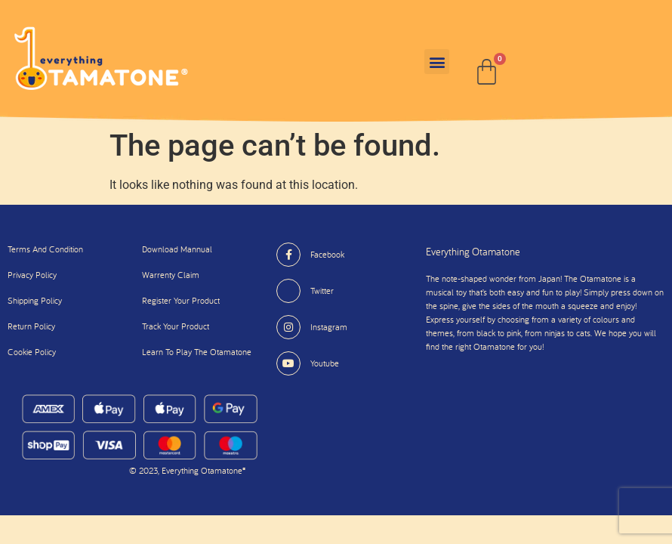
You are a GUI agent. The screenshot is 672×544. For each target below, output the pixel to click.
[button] (436, 61)
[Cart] (486, 72)
